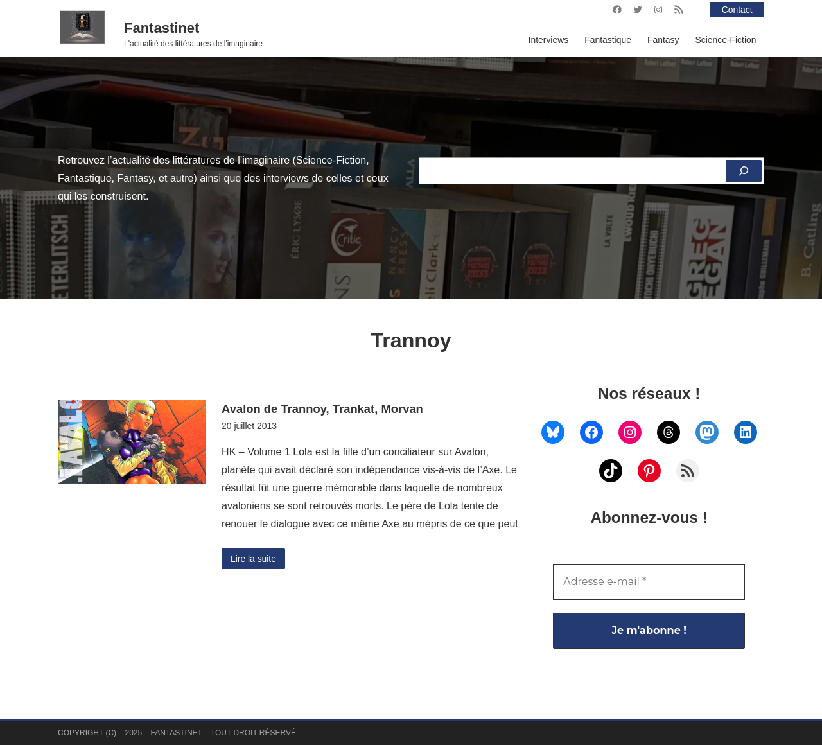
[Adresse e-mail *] (649, 582)
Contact (737, 9)
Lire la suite (253, 559)
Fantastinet (161, 28)
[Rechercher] (744, 171)
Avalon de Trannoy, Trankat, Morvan (322, 409)
